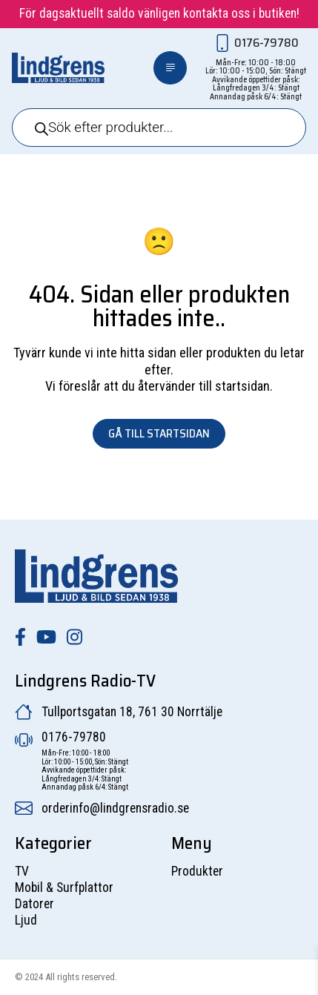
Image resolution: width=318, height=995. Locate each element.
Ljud (26, 920)
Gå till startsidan (159, 433)
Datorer (34, 903)
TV (22, 871)
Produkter (197, 871)
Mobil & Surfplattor (64, 887)
